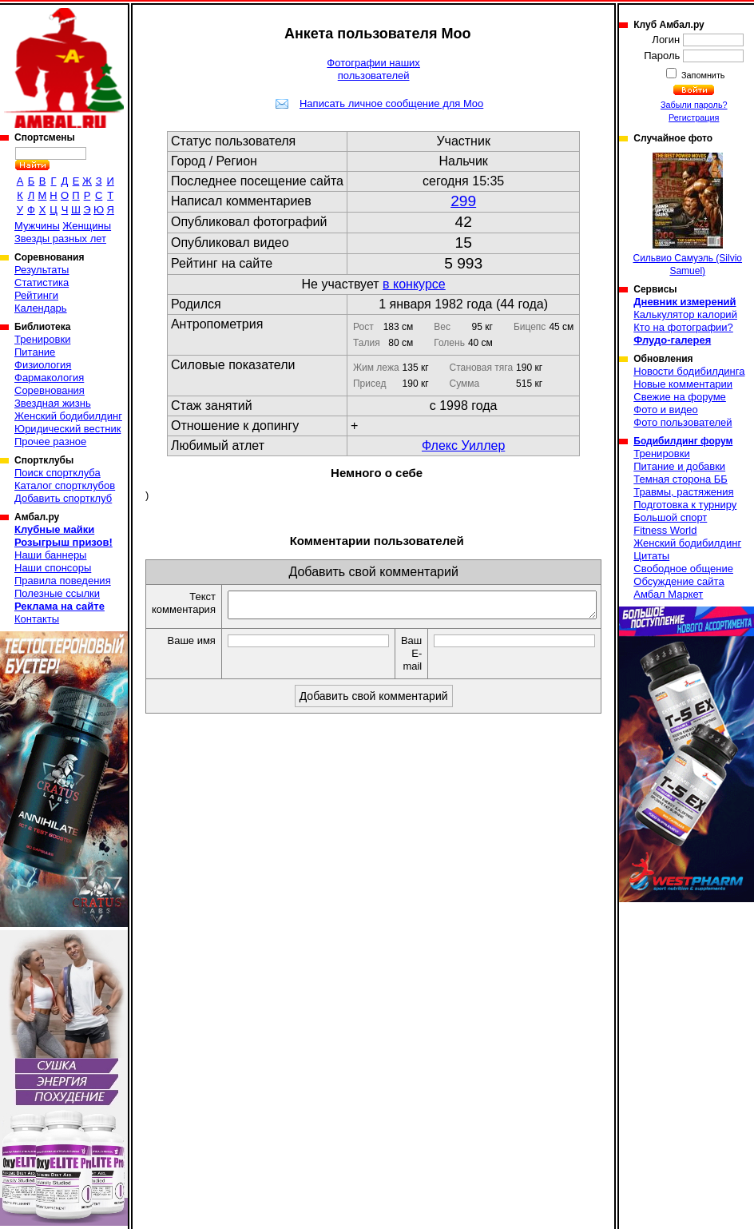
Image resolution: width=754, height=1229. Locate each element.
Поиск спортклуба (57, 473)
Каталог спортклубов (64, 485)
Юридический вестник (67, 429)
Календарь (40, 308)
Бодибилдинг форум (682, 441)
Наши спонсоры (52, 568)
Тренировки (42, 339)
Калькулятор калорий (685, 314)
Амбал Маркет (668, 594)
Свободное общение (683, 569)
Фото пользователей (682, 422)
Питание (34, 352)
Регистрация (694, 117)
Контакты (36, 619)
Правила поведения (62, 581)
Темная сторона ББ (680, 479)
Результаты (41, 270)
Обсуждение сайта (678, 581)
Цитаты (651, 556)
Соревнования (49, 390)
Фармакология (49, 378)
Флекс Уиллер (463, 445)
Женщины (86, 226)
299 (463, 201)
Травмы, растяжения (683, 492)
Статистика (41, 282)
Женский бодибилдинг (68, 416)
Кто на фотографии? (683, 327)
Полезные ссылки (57, 593)
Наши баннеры (50, 555)
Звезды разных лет (60, 239)
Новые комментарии (682, 384)
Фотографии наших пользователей (373, 69)
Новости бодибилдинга (688, 371)
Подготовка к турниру (684, 505)
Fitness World (664, 530)
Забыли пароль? (694, 104)
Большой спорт (670, 517)
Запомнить (702, 75)
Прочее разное (50, 441)
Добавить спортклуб (63, 498)
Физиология (42, 365)
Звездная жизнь (52, 403)
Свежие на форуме (679, 397)
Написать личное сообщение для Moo (391, 103)
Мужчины (37, 226)
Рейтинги (36, 295)
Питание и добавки (679, 466)
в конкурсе (414, 284)
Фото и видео (665, 410)
